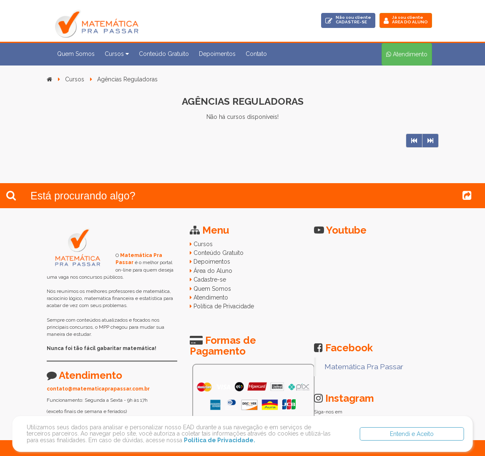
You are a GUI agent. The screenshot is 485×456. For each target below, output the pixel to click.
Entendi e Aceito (412, 434)
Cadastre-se (209, 279)
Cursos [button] (117, 53)
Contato (256, 53)
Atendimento (210, 297)
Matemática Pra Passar (363, 367)
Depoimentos (217, 53)
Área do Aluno (212, 270)
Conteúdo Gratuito (164, 53)
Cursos (74, 79)
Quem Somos (76, 53)
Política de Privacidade (223, 306)
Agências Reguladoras (127, 79)
